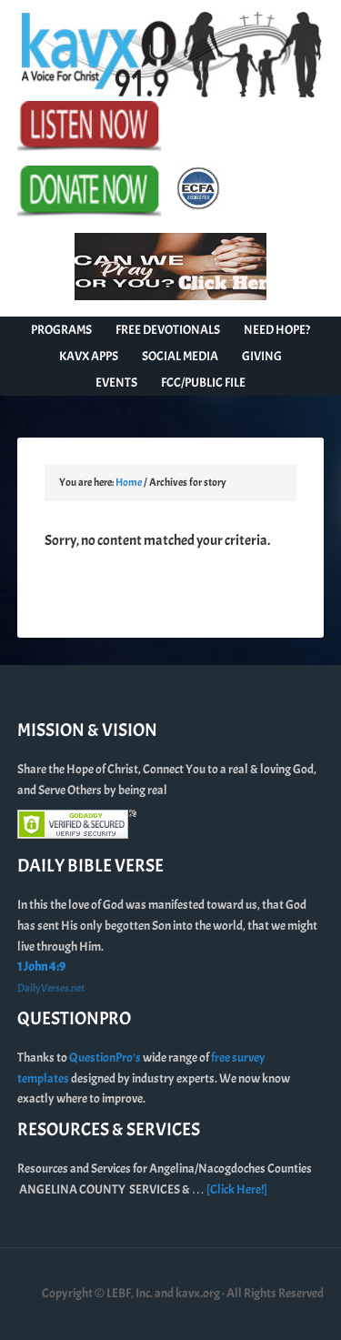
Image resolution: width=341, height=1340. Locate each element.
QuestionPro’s (106, 1057)
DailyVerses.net (51, 988)
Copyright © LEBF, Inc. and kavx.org (132, 1293)
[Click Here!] (236, 1189)
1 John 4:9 (41, 966)
